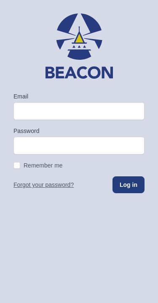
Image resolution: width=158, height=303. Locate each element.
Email (20, 96)
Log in (128, 184)
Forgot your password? (43, 184)
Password (26, 131)
